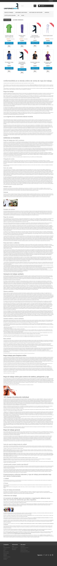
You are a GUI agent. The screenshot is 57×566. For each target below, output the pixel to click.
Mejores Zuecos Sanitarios (29, 336)
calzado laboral (18, 320)
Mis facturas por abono (24, 547)
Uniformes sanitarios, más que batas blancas (27, 353)
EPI (18, 15)
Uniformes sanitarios (21, 12)
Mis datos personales (24, 550)
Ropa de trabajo (9, 12)
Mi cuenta (23, 544)
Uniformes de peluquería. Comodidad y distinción (25, 384)
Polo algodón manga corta (9, 63)
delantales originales (32, 196)
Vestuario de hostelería (35, 12)
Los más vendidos (18, 20)
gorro (33, 177)
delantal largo (45, 196)
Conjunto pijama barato (48, 35)
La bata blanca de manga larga (8, 340)
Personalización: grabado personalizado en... (35, 37)
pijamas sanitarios (44, 450)
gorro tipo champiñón (37, 181)
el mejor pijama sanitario (10, 462)
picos (38, 189)
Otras (4, 550)
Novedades (7, 20)
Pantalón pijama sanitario (22, 36)
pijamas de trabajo (28, 457)
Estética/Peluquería (10, 15)
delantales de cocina (39, 196)
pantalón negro (45, 225)
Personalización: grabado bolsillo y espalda (22, 63)
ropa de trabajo (10, 530)
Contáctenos (51, 0)
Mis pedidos (23, 546)
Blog (22, 15)
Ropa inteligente (6, 553)
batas (40, 450)
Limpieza (47, 12)
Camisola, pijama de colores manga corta (9, 36)
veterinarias (39, 276)
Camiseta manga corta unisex (35, 63)
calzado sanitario (7, 329)
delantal (5, 193)
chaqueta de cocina (27, 161)
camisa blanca (35, 225)
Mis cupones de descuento (25, 551)
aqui (9, 492)
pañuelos (34, 189)
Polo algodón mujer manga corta (48, 63)
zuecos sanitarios (18, 323)
